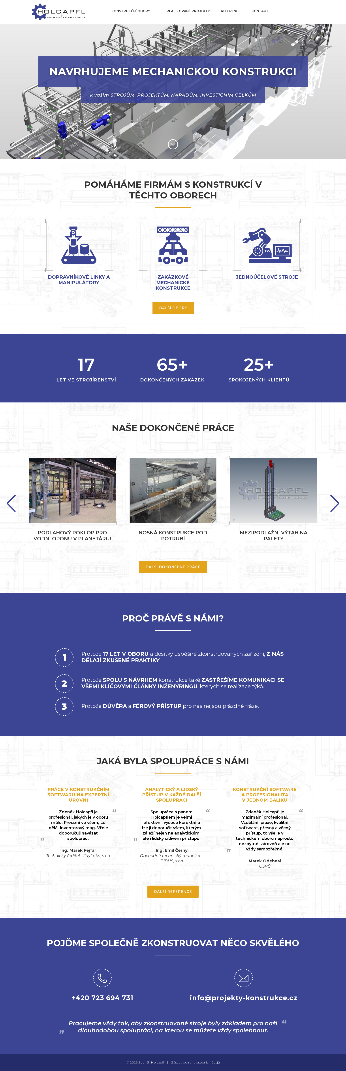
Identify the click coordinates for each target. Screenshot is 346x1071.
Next (11, 503)
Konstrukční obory (130, 11)
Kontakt (260, 11)
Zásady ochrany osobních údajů (195, 1062)
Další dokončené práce (173, 567)
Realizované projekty (188, 11)
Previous (334, 503)
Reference (231, 11)
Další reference (173, 892)
